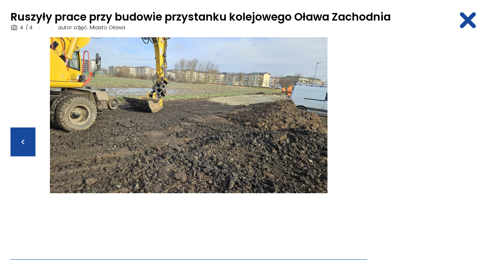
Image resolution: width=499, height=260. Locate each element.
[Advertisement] (432, 145)
